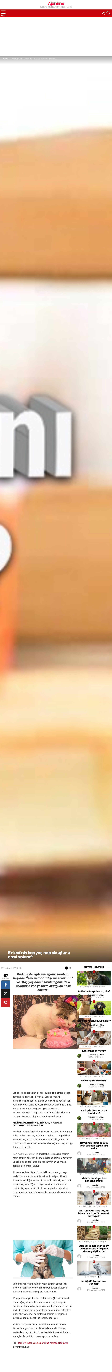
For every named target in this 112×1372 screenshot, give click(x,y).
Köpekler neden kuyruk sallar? (94, 1021)
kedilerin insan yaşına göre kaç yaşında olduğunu (43, 1342)
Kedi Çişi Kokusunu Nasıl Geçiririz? (94, 1282)
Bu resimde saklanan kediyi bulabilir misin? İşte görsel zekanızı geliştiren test (94, 1248)
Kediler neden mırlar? (94, 1050)
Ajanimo (56, 3)
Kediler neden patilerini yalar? (94, 991)
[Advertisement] (48, 36)
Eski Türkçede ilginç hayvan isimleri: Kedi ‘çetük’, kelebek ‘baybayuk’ (94, 1213)
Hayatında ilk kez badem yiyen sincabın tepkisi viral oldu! (94, 1145)
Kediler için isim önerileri (94, 1080)
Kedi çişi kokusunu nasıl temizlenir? (94, 1112)
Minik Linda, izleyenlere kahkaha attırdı (94, 1179)
